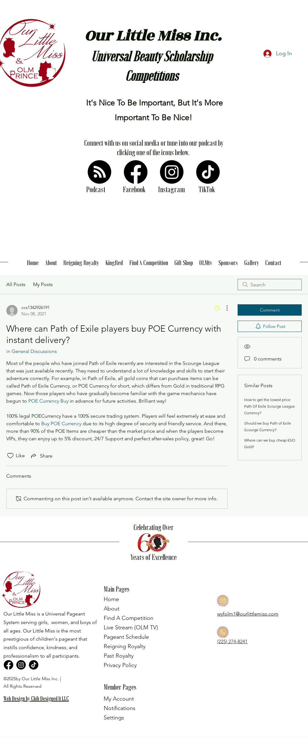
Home (111, 599)
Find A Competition (128, 618)
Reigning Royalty (125, 646)
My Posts (43, 284)
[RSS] (99, 172)
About (111, 608)
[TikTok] (208, 172)
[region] (38, 708)
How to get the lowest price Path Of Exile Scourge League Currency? (269, 406)
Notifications (119, 708)
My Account (119, 698)
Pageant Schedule (126, 636)
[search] (270, 284)
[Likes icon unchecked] (10, 455)
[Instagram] (172, 172)
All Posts (15, 284)
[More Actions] (224, 308)
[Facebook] (135, 172)
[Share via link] (41, 455)
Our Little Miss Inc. (153, 35)
